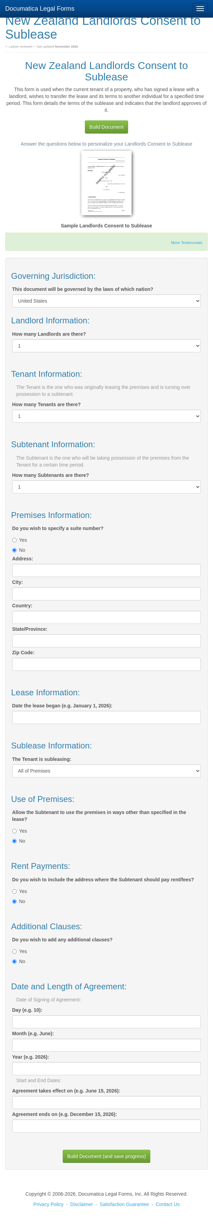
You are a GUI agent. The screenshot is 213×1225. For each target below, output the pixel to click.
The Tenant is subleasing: (41, 759)
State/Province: (29, 629)
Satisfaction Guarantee (124, 1204)
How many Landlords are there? (49, 334)
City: (17, 582)
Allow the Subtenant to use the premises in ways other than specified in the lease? (99, 816)
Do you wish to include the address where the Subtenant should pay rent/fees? (103, 879)
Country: (22, 605)
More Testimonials (186, 243)
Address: (22, 558)
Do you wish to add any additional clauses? (62, 939)
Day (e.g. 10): (27, 1010)
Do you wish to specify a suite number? (58, 528)
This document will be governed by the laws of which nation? (82, 289)
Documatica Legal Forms (39, 8)
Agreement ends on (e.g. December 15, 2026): (64, 1114)
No (18, 550)
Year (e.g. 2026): (30, 1057)
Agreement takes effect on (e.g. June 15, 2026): (66, 1091)
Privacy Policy (48, 1204)
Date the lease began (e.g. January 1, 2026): (62, 705)
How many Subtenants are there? (50, 475)
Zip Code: (23, 652)
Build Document (106, 127)
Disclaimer (81, 1204)
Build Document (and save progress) (106, 1156)
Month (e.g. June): (33, 1033)
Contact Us (168, 1204)
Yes (19, 540)
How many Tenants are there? (46, 404)
